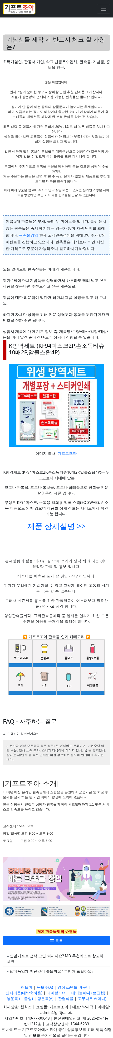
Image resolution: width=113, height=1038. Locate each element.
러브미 (26, 987)
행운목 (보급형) (20, 998)
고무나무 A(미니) (92, 998)
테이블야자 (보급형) (88, 992)
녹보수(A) (45, 987)
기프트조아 (67, 453)
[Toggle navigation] (103, 8)
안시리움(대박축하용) (24, 992)
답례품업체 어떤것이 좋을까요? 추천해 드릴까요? (51, 971)
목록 (56, 940)
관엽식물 (65, 998)
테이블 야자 (57, 992)
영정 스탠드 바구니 (74, 987)
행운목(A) (45, 998)
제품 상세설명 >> (56, 526)
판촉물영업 (28, 235)
